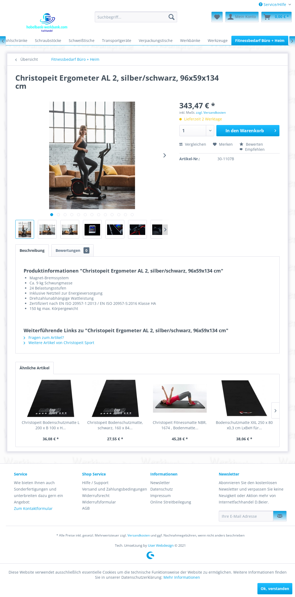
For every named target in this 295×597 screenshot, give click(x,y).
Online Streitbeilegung (170, 502)
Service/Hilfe (273, 4)
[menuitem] (275, 4)
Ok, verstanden (275, 588)
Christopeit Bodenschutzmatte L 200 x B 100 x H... (50, 425)
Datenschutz (161, 489)
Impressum (160, 495)
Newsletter (160, 482)
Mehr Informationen (181, 577)
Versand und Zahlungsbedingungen (114, 489)
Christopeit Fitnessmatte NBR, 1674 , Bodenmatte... (180, 425)
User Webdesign (161, 545)
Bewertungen (72, 250)
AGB (86, 508)
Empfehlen (252, 149)
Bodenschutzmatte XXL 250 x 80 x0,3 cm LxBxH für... (244, 425)
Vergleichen (192, 144)
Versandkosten (139, 535)
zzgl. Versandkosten (211, 112)
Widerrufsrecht (96, 495)
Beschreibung (32, 250)
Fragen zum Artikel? (44, 337)
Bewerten (251, 144)
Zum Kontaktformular (33, 508)
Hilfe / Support (95, 482)
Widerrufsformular (99, 502)
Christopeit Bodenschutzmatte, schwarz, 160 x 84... (115, 425)
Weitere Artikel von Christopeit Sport (59, 342)
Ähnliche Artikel (34, 367)
